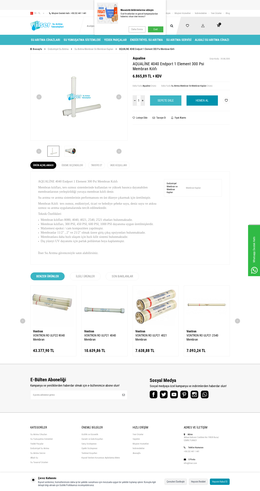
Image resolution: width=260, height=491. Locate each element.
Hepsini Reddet (198, 481)
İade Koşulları (118, 165)
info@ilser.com (190, 463)
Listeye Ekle (140, 117)
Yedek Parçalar (115, 40)
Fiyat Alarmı (178, 117)
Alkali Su (34, 457)
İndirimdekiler (201, 13)
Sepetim (136, 439)
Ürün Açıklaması (43, 165)
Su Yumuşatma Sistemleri (82, 40)
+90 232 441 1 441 (191, 451)
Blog (228, 13)
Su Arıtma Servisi (178, 40)
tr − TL (37, 13)
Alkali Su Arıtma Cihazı (212, 40)
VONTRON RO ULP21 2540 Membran (202, 337)
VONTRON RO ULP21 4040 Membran (100, 337)
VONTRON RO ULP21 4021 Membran (151, 337)
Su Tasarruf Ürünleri (39, 462)
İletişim (167, 13)
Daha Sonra (137, 29)
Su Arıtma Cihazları (45, 40)
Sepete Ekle (166, 100)
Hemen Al (202, 100)
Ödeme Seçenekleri (72, 165)
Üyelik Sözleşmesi (89, 448)
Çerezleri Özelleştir (176, 481)
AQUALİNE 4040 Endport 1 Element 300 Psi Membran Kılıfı (146, 49)
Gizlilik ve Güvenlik (89, 434)
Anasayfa (36, 49)
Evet (156, 29)
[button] (39, 96)
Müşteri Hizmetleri (183, 13)
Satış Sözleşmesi (88, 443)
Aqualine (139, 58)
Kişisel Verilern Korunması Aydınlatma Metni (100, 457)
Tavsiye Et (159, 117)
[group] (79, 97)
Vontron (38, 331)
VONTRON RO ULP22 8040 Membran (49, 337)
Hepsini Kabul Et (219, 481)
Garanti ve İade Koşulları (92, 439)
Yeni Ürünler (216, 13)
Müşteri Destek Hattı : (66, 13)
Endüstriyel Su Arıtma (146, 40)
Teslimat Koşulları (89, 453)
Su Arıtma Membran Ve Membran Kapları (94, 49)
